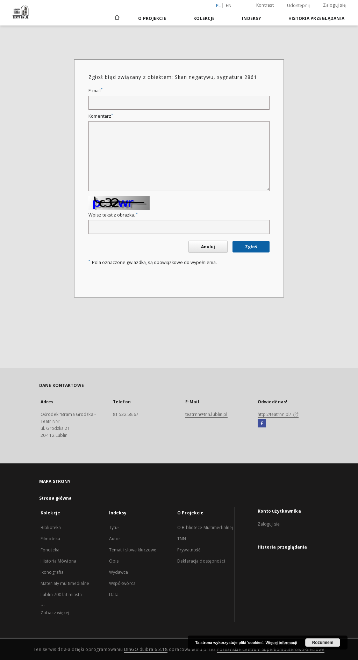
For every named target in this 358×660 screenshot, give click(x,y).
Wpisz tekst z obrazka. (113, 215)
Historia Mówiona (58, 561)
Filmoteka (50, 539)
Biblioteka (51, 527)
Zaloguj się (334, 5)
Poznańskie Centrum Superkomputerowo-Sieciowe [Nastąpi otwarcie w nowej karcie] (270, 649)
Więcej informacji (281, 642)
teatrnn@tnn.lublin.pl (206, 414)
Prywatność (188, 550)
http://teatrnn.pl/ (278, 414)
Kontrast (265, 5)
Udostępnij (298, 5)
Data (114, 594)
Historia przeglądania (316, 18)
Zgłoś (251, 247)
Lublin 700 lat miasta (61, 594)
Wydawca (118, 572)
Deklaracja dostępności (201, 561)
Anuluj (208, 247)
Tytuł (114, 527)
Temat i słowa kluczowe (133, 550)
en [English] (228, 5)
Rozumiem (323, 642)
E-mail (95, 91)
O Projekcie (152, 18)
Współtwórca (122, 583)
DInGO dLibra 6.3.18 (146, 649)
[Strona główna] (116, 18)
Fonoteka (50, 550)
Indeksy (251, 18)
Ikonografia (52, 572)
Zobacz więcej (55, 613)
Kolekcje (204, 18)
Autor (115, 539)
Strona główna (55, 498)
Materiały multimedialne (65, 583)
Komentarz (100, 116)
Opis (114, 561)
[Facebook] (262, 423)
